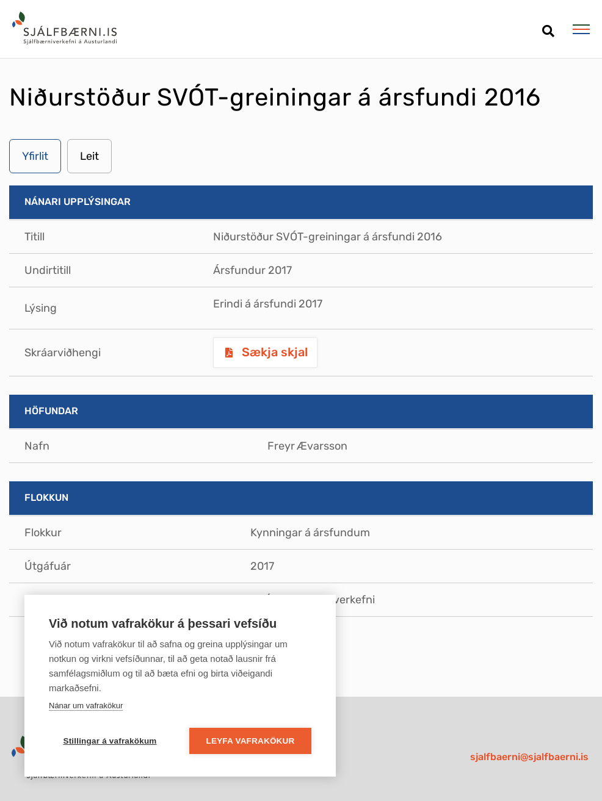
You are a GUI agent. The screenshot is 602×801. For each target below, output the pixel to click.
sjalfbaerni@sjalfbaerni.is (529, 757)
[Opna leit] (548, 26)
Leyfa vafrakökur (250, 740)
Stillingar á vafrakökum (109, 740)
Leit (89, 156)
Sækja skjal (273, 352)
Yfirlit (35, 156)
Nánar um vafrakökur (86, 705)
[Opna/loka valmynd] (581, 29)
